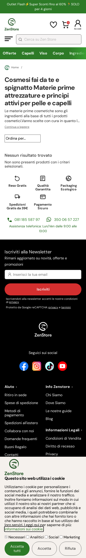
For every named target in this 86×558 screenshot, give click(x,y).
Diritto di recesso (60, 446)
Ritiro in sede (16, 395)
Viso (43, 53)
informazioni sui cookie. (24, 529)
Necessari (15, 537)
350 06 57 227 (66, 219)
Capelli (28, 53)
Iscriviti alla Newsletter (43, 258)
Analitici (35, 537)
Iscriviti (43, 289)
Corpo (58, 53)
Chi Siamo (54, 395)
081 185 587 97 (27, 219)
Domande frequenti (21, 438)
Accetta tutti (17, 548)
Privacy (52, 454)
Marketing (70, 537)
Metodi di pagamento (14, 412)
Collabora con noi (19, 431)
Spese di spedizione (21, 402)
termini (66, 307)
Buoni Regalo (15, 446)
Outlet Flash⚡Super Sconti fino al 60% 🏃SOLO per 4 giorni (43, 6)
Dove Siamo (55, 402)
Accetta (44, 548)
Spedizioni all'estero (21, 422)
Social (52, 537)
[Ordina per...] (23, 138)
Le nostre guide (59, 410)
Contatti (11, 454)
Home (12, 67)
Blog (49, 418)
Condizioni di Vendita (63, 438)
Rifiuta (70, 548)
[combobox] (48, 39)
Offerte (9, 53)
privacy (14, 302)
